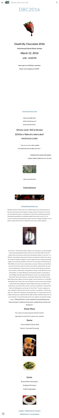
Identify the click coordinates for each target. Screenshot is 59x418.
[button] (2, 2)
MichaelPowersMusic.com (29, 206)
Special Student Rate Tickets (29, 111)
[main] (29, 9)
